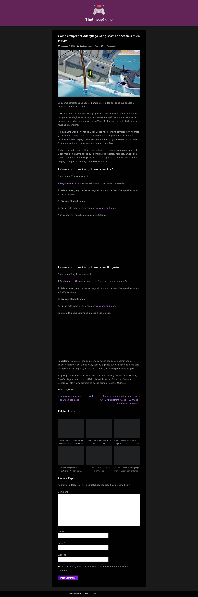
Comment (64, 492)
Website (62, 555)
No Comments (110, 46)
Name (62, 531)
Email (61, 543)
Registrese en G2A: (70, 183)
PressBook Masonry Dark (119, 594)
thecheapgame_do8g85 (90, 45)
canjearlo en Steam (106, 208)
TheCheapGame (99, 19)
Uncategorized (67, 389)
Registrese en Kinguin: (71, 281)
